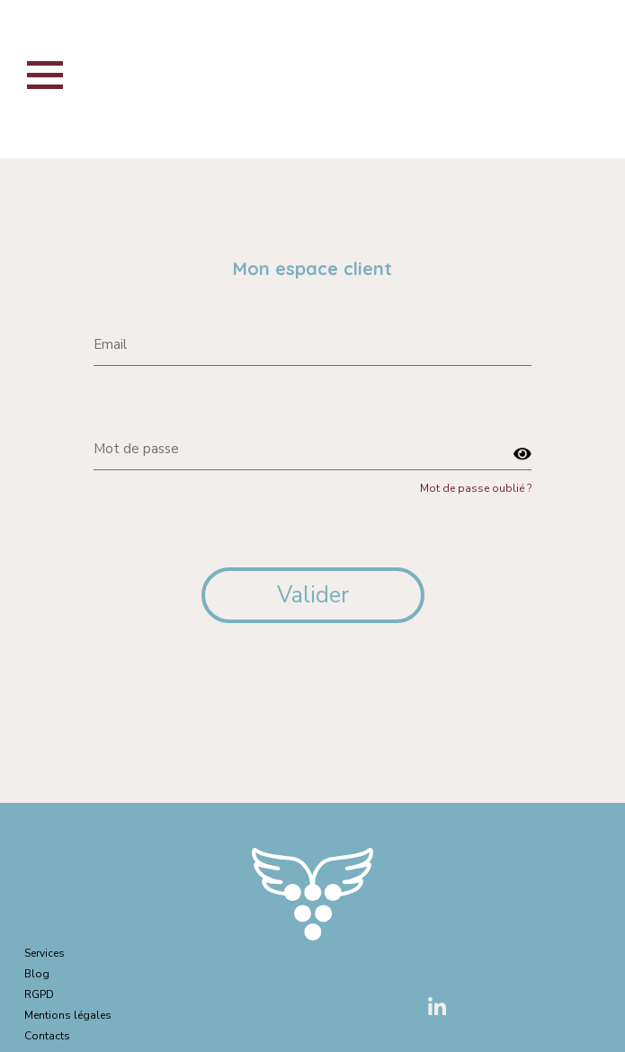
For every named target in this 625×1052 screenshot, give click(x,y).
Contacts (47, 1036)
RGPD (39, 994)
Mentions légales (68, 1015)
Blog (36, 974)
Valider (313, 595)
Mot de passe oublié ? (475, 488)
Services (44, 953)
